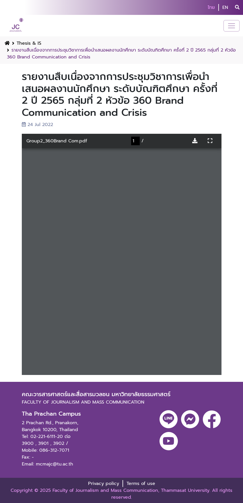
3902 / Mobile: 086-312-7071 (45, 447)
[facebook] (212, 419)
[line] (169, 419)
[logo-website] (17, 25)
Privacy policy (103, 483)
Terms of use (141, 483)
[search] (237, 7)
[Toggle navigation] (231, 26)
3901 (43, 443)
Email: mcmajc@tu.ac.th (47, 464)
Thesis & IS (29, 43)
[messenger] (190, 419)
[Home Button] (7, 43)
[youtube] (169, 441)
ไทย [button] (211, 7)
